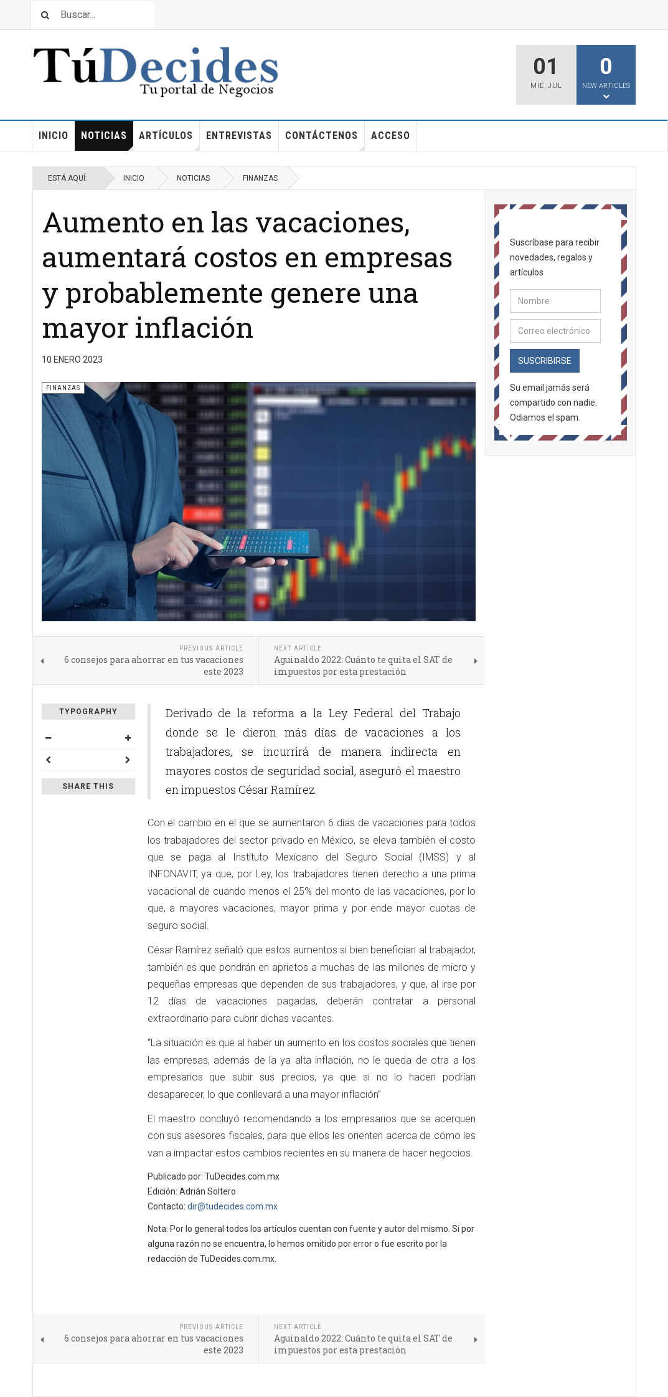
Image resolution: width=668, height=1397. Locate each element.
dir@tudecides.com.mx (232, 1206)
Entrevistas (239, 135)
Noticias (107, 140)
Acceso (390, 135)
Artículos (169, 140)
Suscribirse (545, 361)
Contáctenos (325, 140)
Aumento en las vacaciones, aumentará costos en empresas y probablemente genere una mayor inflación (247, 274)
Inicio (53, 135)
